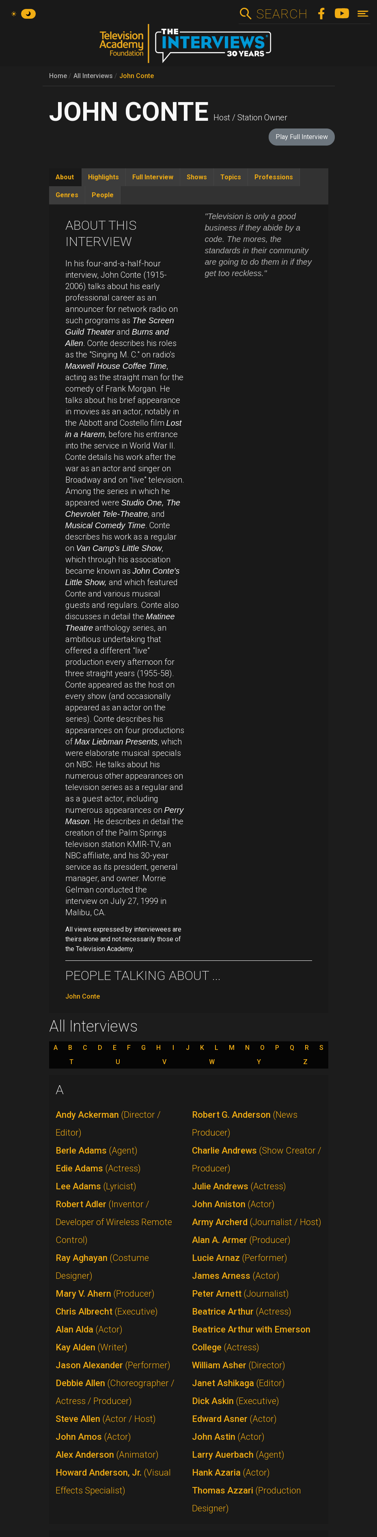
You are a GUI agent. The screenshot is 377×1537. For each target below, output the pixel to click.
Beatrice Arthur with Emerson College (251, 1338)
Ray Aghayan (102, 1267)
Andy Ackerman (108, 1124)
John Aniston (233, 1204)
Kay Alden (91, 1347)
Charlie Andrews (256, 1159)
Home (58, 76)
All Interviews (93, 76)
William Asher (238, 1365)
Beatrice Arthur (241, 1311)
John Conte (136, 76)
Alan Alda (89, 1329)
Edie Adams (98, 1168)
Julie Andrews (239, 1186)
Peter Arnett (240, 1294)
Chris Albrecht (107, 1311)
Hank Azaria (231, 1472)
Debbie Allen (115, 1392)
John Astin (228, 1437)
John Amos (93, 1437)
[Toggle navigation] (363, 13)
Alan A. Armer (241, 1240)
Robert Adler (114, 1222)
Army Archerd (256, 1222)
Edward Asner (234, 1419)
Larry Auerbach (238, 1455)
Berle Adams (97, 1150)
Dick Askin (235, 1401)
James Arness (236, 1276)
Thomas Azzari (246, 1499)
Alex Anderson (107, 1455)
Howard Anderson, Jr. (113, 1481)
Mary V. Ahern (105, 1294)
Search (282, 13)
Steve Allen (106, 1419)
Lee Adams (96, 1186)
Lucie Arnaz (239, 1258)
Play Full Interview (302, 137)
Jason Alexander (113, 1365)
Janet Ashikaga (238, 1383)
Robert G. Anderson (244, 1124)
